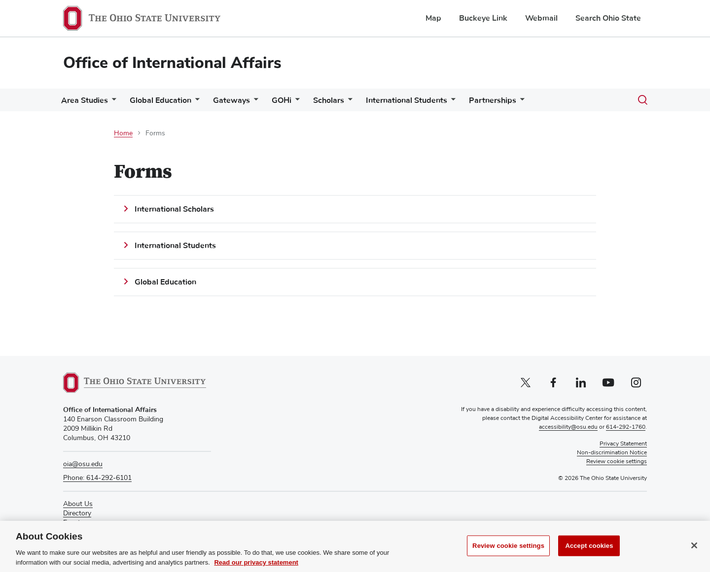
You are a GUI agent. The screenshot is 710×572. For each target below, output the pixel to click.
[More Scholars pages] (366, 103)
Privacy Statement (623, 444)
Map (433, 18)
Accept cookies (589, 553)
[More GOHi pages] (309, 103)
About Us (78, 504)
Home (123, 133)
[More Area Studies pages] (114, 103)
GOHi (295, 100)
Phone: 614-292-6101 (97, 478)
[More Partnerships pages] (546, 103)
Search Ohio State (608, 18)
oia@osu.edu (83, 464)
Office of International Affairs (172, 62)
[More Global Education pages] (201, 103)
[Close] (694, 553)
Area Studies (86, 100)
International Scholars (174, 209)
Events (73, 522)
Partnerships (518, 100)
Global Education (166, 100)
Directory (77, 513)
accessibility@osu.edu (568, 427)
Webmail (541, 18)
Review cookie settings (508, 553)
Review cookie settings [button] (616, 462)
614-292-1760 (625, 427)
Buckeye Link (483, 18)
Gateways (241, 100)
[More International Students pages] (473, 103)
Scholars (346, 100)
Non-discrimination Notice (612, 453)
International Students (428, 100)
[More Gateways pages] (264, 103)
